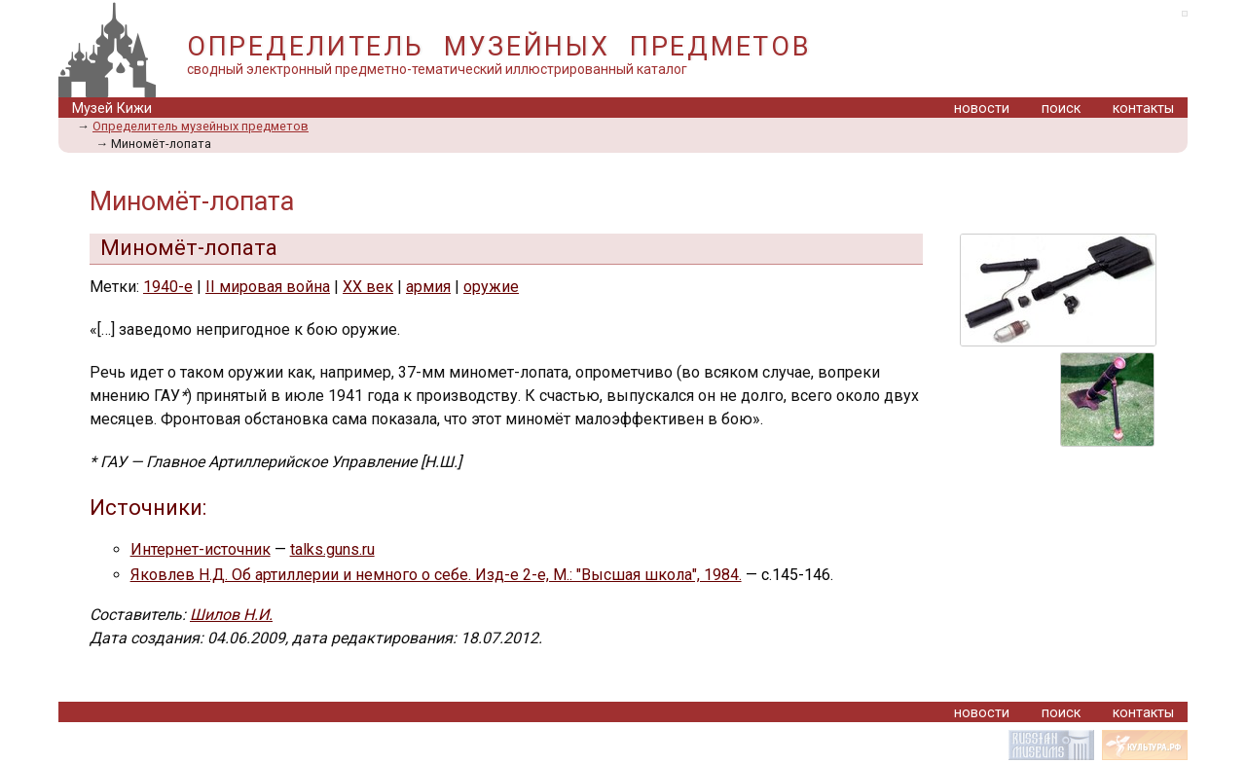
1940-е (168, 286)
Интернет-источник (200, 549)
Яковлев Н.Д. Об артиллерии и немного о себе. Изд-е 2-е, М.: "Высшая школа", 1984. (436, 574)
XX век (368, 286)
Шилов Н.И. (231, 614)
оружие (491, 286)
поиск (1061, 108)
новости (981, 108)
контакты (1143, 108)
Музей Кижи (112, 108)
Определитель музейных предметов (200, 126)
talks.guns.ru (332, 549)
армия (428, 286)
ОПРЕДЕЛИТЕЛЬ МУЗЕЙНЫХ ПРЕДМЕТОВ (499, 46)
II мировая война (267, 286)
